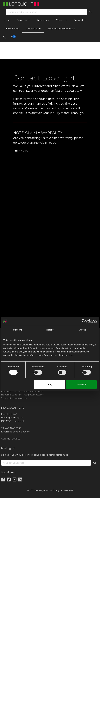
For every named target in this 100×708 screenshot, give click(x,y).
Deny (49, 384)
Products (42, 20)
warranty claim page (41, 142)
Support (78, 20)
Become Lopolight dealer (62, 28)
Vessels (60, 20)
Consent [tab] (17, 329)
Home (6, 20)
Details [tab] (50, 329)
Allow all (81, 384)
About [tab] (82, 329)
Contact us (32, 28)
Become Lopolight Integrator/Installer (22, 394)
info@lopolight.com (19, 431)
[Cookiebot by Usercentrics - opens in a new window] (84, 321)
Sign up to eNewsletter (14, 398)
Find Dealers (12, 28)
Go (95, 462)
